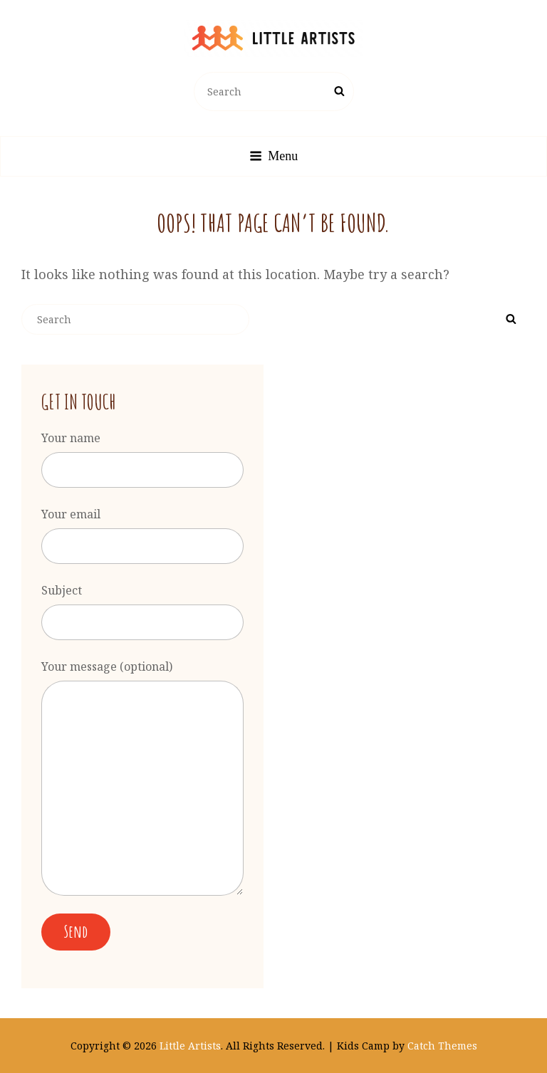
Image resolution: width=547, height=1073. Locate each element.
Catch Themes (442, 1045)
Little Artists (190, 1045)
